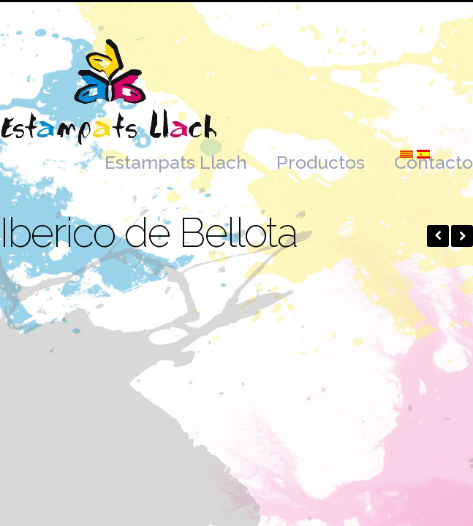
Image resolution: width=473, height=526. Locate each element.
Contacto (433, 162)
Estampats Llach (176, 162)
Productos (320, 162)
